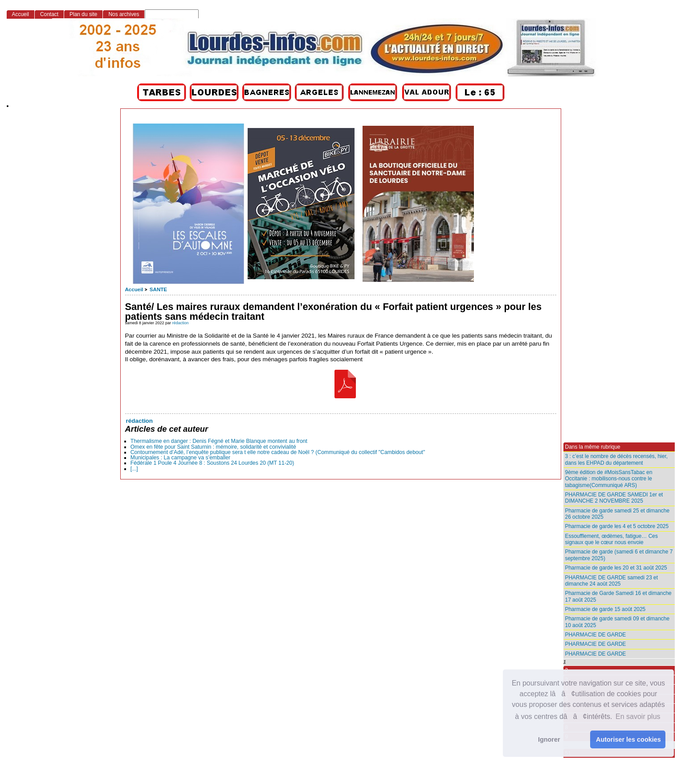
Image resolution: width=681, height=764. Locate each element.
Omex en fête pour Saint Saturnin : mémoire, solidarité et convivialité (213, 447)
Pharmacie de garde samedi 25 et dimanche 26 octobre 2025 (617, 514)
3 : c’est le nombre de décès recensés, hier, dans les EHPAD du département (616, 459)
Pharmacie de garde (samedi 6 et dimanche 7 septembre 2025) (619, 555)
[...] (134, 469)
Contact (49, 14)
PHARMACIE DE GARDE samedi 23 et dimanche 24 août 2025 (611, 580)
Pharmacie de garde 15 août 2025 (605, 609)
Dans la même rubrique (592, 447)
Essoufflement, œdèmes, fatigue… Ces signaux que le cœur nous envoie (611, 539)
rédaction (180, 323)
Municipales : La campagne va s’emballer (180, 457)
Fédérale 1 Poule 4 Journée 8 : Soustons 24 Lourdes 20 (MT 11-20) (212, 463)
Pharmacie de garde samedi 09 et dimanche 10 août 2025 (617, 621)
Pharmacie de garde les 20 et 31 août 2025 (616, 568)
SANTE (158, 289)
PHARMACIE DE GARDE (595, 635)
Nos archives (123, 14)
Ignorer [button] (549, 739)
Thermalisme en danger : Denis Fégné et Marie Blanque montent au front (218, 441)
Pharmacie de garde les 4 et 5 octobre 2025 (617, 526)
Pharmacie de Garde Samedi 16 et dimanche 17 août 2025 (618, 596)
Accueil (134, 289)
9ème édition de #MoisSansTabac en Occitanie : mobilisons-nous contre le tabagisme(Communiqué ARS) (608, 478)
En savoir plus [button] (638, 716)
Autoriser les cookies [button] (628, 739)
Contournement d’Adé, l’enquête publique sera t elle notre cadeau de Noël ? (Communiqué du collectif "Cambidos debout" (277, 452)
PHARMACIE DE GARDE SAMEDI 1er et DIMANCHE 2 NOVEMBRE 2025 (614, 497)
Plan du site (83, 14)
